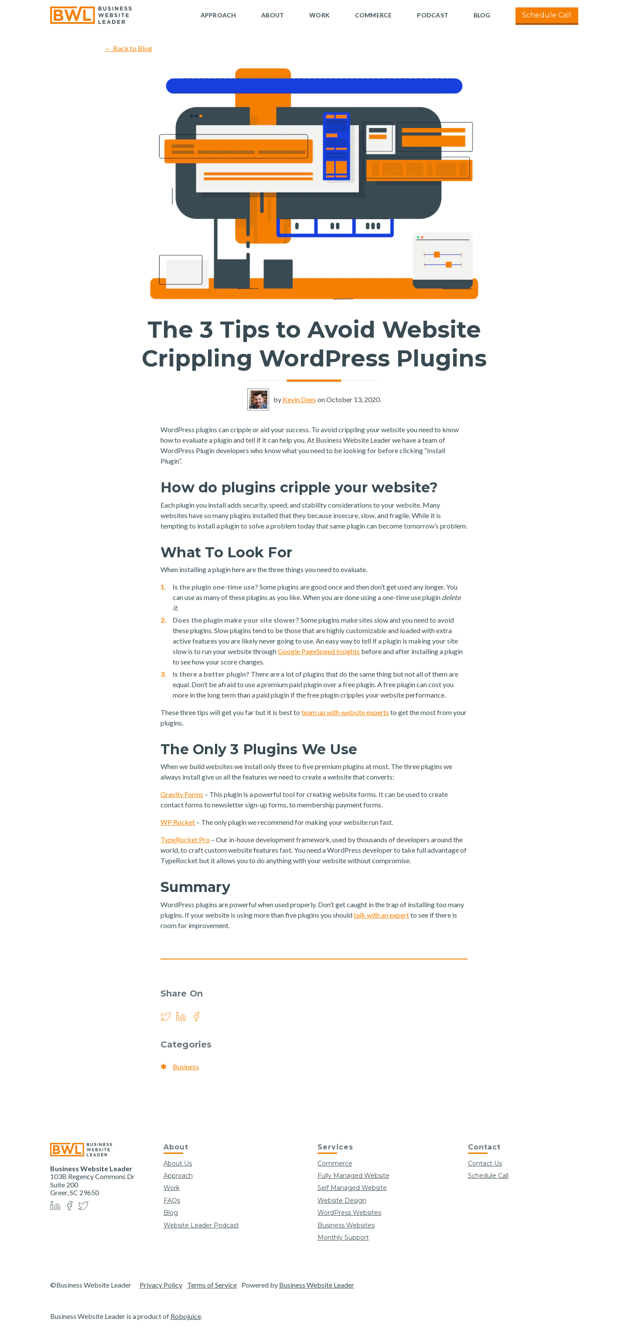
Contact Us (485, 1163)
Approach (218, 15)
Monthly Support (343, 1237)
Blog (482, 15)
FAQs (172, 1200)
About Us (178, 1163)
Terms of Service (212, 1285)
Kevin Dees (299, 399)
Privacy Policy (161, 1285)
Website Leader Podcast (201, 1225)
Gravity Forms (181, 794)
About (272, 15)
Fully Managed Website (353, 1176)
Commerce (373, 15)
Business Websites (346, 1225)
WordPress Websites (349, 1213)
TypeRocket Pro (185, 839)
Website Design (341, 1200)
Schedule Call (546, 15)
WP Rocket (177, 822)
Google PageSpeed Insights (319, 651)
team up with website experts (345, 712)
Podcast (432, 15)
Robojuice (186, 1316)
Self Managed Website (352, 1188)
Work (319, 15)
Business (186, 1066)
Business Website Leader (316, 1285)
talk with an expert (381, 915)
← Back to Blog (128, 48)
